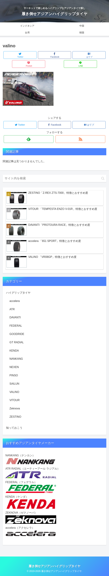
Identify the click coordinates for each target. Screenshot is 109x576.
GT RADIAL (16, 342)
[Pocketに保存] (28, 64)
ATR (12, 309)
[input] (54, 178)
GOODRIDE (16, 334)
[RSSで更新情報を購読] (80, 139)
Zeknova (14, 408)
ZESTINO (15, 416)
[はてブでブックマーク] (89, 55)
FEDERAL (15, 325)
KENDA (14, 350)
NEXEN (14, 367)
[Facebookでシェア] (54, 55)
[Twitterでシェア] (20, 55)
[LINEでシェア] (80, 64)
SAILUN (14, 383)
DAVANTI (15, 317)
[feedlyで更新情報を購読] (28, 139)
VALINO (14, 392)
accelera (14, 301)
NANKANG (16, 358)
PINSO (13, 375)
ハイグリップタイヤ (18, 292)
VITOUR (14, 400)
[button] (103, 178)
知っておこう (14, 427)
